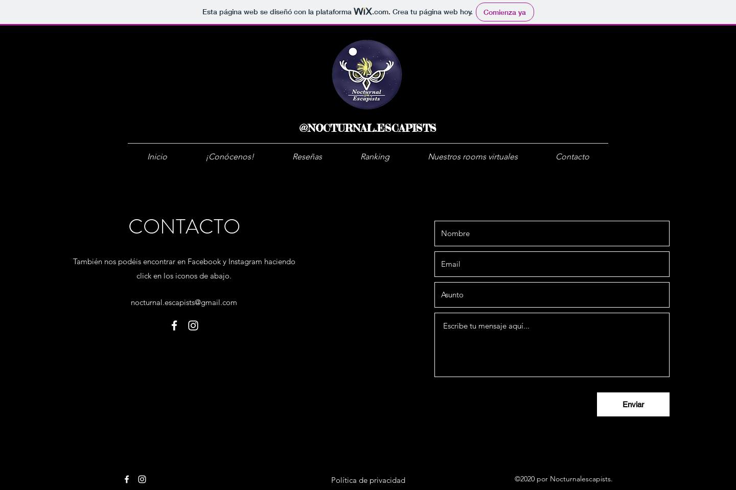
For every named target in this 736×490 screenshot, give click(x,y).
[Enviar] (633, 404)
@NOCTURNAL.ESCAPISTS (368, 128)
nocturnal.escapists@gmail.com (184, 302)
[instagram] (193, 325)
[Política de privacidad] (368, 480)
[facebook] (174, 325)
